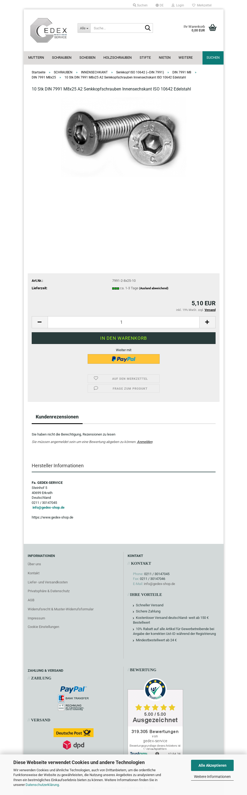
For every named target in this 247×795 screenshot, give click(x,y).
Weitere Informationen (212, 776)
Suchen (213, 58)
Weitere (186, 58)
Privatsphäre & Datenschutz (49, 591)
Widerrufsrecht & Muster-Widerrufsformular (61, 609)
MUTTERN (36, 58)
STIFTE (145, 58)
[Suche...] (84, 28)
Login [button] (178, 5)
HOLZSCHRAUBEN (117, 58)
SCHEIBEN (87, 58)
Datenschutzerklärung (42, 785)
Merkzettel (202, 5)
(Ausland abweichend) (153, 288)
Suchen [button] (140, 5)
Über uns (34, 564)
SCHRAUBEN (61, 58)
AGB (31, 600)
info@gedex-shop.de (48, 507)
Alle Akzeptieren (212, 765)
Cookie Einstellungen (43, 627)
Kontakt (33, 573)
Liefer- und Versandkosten (48, 582)
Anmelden (144, 442)
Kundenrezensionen (57, 417)
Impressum (36, 618)
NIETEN (165, 58)
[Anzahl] (124, 322)
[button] (160, 5)
